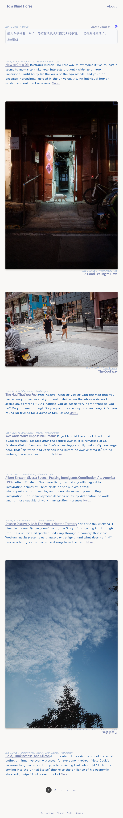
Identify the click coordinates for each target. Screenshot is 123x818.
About (112, 6)
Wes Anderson (51, 432)
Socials (79, 812)
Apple (39, 752)
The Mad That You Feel (21, 394)
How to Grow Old (17, 64)
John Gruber (51, 752)
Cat (115, 270)
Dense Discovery (46, 520)
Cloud (114, 729)
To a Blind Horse (19, 6)
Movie (39, 432)
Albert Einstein (45, 474)
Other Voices (27, 61)
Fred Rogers (42, 391)
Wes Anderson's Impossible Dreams (30, 436)
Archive (50, 812)
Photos (60, 812)
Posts (69, 812)
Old (57, 61)
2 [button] (55, 790)
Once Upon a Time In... (96, 729)
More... (56, 83)
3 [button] (61, 790)
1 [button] (48, 790)
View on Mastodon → (102, 26)
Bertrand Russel (45, 61)
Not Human (105, 270)
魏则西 (25, 26)
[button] (68, 790)
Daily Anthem (110, 368)
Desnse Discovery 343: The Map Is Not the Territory (41, 523)
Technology (66, 752)
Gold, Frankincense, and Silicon (27, 756)
